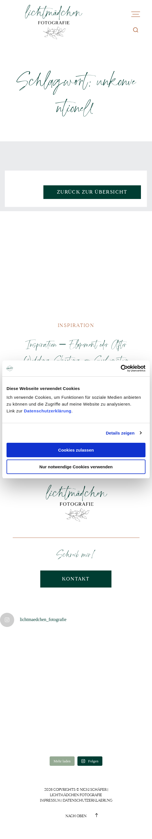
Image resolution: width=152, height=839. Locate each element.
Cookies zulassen (76, 450)
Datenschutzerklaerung (87, 800)
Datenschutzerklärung (47, 410)
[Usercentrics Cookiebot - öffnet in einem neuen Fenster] (120, 368)
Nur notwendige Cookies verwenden (76, 466)
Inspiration (76, 325)
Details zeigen (120, 433)
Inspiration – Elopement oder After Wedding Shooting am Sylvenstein (76, 352)
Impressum (50, 800)
